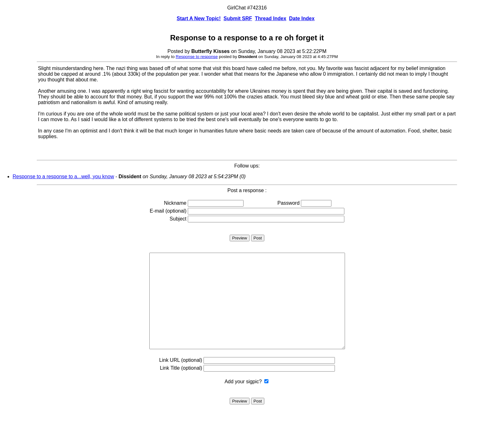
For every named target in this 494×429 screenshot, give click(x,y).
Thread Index (270, 18)
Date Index (301, 18)
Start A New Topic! (199, 18)
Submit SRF (237, 18)
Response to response (197, 56)
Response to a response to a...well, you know (63, 176)
